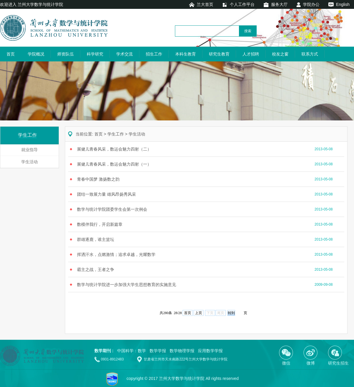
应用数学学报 (210, 350)
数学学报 (158, 350)
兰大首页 (205, 4)
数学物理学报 (182, 350)
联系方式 (309, 54)
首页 (10, 54)
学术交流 (124, 54)
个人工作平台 (242, 4)
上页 (198, 313)
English (343, 4)
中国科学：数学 (131, 350)
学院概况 (36, 54)
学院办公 (311, 4)
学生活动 (29, 161)
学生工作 (115, 134)
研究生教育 (219, 54)
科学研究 (95, 54)
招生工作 (154, 54)
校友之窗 (280, 54)
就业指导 (29, 149)
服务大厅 (279, 4)
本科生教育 (185, 54)
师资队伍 (65, 54)
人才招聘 (250, 54)
